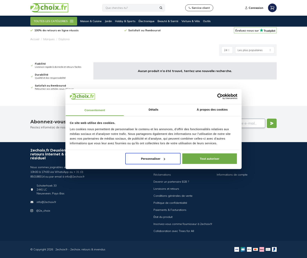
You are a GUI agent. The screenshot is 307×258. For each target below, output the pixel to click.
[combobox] (227, 50)
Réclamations (162, 174)
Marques (49, 39)
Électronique (146, 21)
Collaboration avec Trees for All (174, 231)
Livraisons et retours (166, 188)
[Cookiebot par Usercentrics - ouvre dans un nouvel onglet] (220, 96)
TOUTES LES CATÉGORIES (53, 21)
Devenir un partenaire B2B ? (171, 181)
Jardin (108, 21)
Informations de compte (232, 174)
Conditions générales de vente (173, 196)
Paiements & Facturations (170, 210)
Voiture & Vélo (190, 21)
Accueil (34, 39)
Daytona (64, 39)
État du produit (163, 217)
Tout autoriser (209, 158)
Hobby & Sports (125, 21)
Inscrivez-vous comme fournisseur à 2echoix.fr (183, 224)
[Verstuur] (272, 123)
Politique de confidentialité (170, 203)
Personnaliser (153, 158)
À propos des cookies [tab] (212, 109)
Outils (207, 21)
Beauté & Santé (168, 21)
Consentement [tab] (94, 110)
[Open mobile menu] (272, 8)
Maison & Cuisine (91, 21)
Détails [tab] (153, 109)
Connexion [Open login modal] (254, 8)
